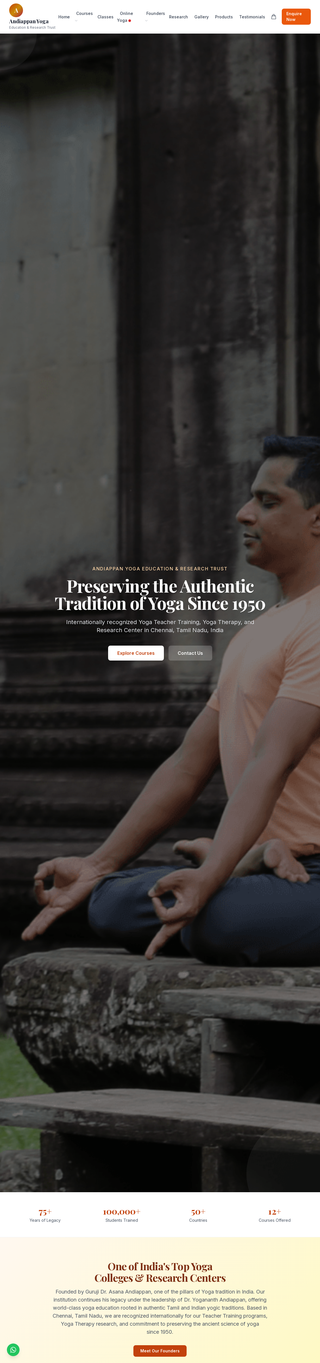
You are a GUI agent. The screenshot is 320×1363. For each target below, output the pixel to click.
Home (64, 16)
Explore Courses (136, 653)
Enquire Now (294, 16)
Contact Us (190, 653)
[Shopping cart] (274, 16)
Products (224, 16)
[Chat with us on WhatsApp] (13, 1349)
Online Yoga (125, 17)
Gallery (201, 16)
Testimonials (252, 16)
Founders (155, 16)
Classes (105, 16)
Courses (83, 16)
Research (178, 16)
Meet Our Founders (160, 1350)
